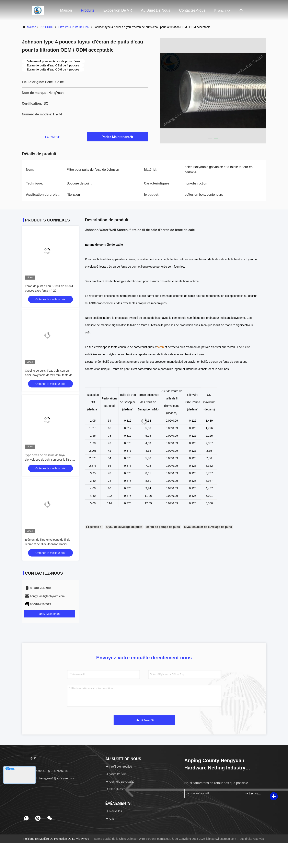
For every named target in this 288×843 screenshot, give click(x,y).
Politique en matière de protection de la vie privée (56, 838)
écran (160, 347)
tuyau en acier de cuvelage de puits (208, 526)
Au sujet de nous (155, 10)
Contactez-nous (192, 10)
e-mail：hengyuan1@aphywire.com (49, 778)
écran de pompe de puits (163, 526)
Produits (87, 10)
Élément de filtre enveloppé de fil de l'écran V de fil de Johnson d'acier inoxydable (47, 544)
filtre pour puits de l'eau (74, 27)
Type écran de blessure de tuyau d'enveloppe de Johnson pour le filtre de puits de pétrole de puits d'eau (50, 460)
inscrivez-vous (253, 793)
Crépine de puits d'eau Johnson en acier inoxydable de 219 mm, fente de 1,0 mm (48, 375)
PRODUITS (47, 27)
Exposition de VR (117, 10)
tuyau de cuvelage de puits (124, 526)
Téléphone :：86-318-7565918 (46, 770)
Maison (66, 10)
